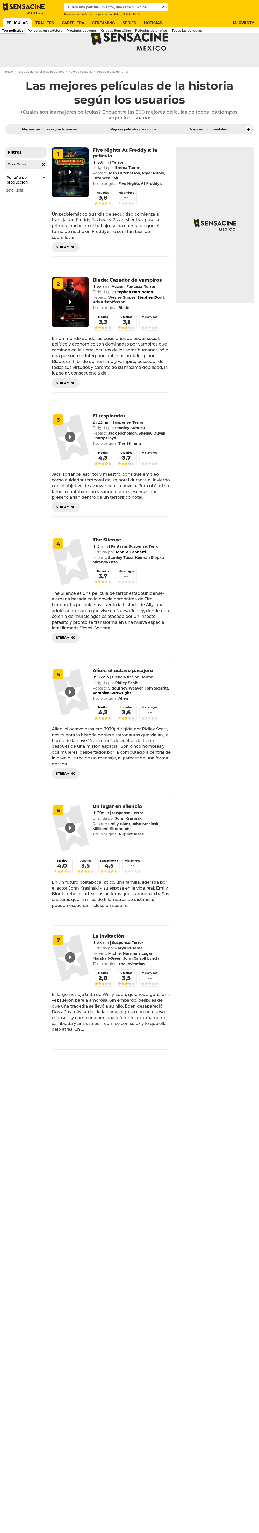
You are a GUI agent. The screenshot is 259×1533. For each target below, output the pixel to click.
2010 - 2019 (14, 211)
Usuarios (103, 213)
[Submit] (163, 7)
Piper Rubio (153, 193)
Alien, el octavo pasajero (123, 691)
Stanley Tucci (120, 578)
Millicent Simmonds (112, 849)
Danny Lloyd (104, 458)
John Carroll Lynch (141, 979)
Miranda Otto (105, 582)
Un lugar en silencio (117, 827)
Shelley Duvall (152, 453)
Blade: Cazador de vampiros (127, 300)
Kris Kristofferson (109, 322)
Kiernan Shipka (149, 578)
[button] (248, 150)
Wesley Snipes (122, 318)
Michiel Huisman (124, 974)
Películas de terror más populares (40, 92)
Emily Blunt (119, 844)
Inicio (9, 92)
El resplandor (109, 436)
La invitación (109, 956)
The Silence (107, 560)
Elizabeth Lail (105, 198)
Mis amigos (126, 213)
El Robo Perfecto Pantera (139, 14)
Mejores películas (80, 92)
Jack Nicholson (122, 453)
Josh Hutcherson (124, 193)
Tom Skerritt (156, 708)
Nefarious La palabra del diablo (101, 14)
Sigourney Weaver (125, 708)
